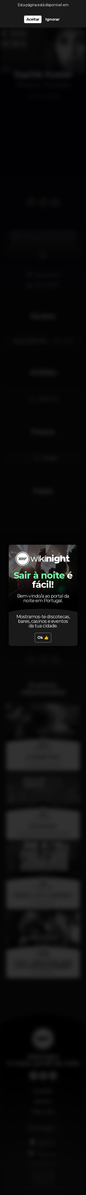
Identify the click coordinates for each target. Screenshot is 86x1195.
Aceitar (32, 19)
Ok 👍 (43, 637)
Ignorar (52, 19)
